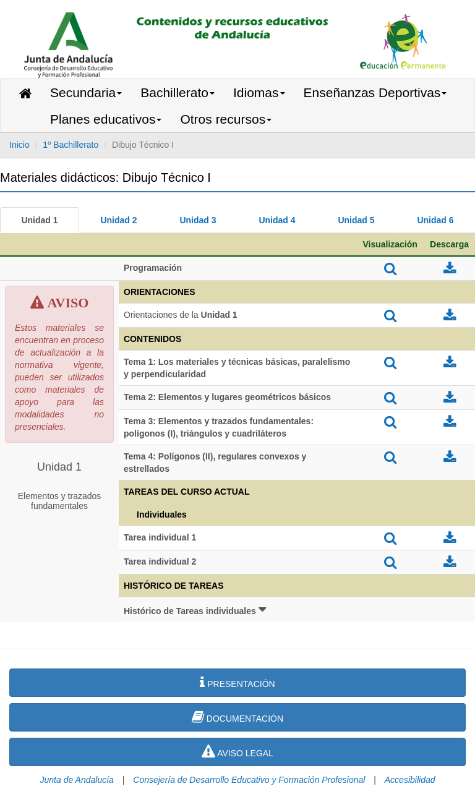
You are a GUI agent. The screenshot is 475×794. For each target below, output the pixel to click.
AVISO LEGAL (237, 751)
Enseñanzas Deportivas (375, 92)
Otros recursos (226, 119)
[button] (297, 609)
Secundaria (86, 92)
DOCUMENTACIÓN (237, 717)
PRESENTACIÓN (237, 682)
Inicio (19, 145)
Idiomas (259, 92)
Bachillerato (177, 92)
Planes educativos (105, 119)
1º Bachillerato (70, 145)
